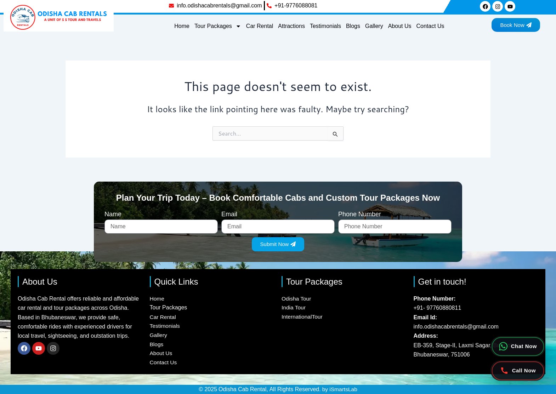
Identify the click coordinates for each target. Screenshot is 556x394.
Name (112, 212)
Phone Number (359, 212)
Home (181, 26)
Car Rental (259, 26)
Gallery (374, 26)
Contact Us (430, 26)
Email (229, 212)
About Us (400, 26)
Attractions (291, 26)
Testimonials (325, 26)
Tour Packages (217, 26)
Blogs (353, 26)
